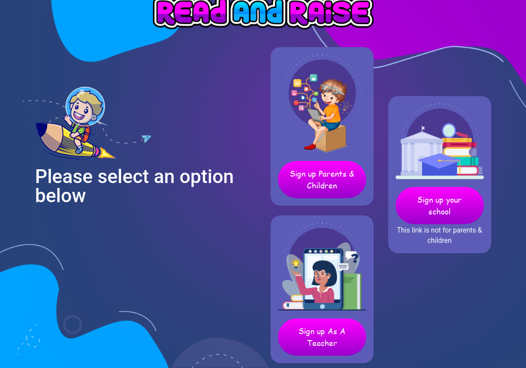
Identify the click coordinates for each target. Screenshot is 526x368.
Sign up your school (439, 205)
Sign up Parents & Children (322, 179)
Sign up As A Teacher (322, 336)
